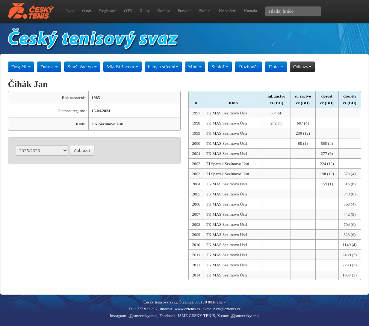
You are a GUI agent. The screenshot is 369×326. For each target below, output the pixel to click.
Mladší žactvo (123, 66)
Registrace (107, 10)
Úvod (69, 10)
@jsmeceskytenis (143, 315)
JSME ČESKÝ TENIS (196, 315)
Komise (163, 10)
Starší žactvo (82, 66)
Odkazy (302, 66)
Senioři (220, 66)
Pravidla (185, 10)
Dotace (276, 66)
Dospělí (21, 66)
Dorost (49, 66)
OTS (128, 10)
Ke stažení (227, 10)
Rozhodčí (248, 66)
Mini (195, 66)
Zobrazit (82, 150)
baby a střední (163, 66)
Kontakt (250, 10)
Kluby (144, 10)
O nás (86, 10)
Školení (205, 10)
